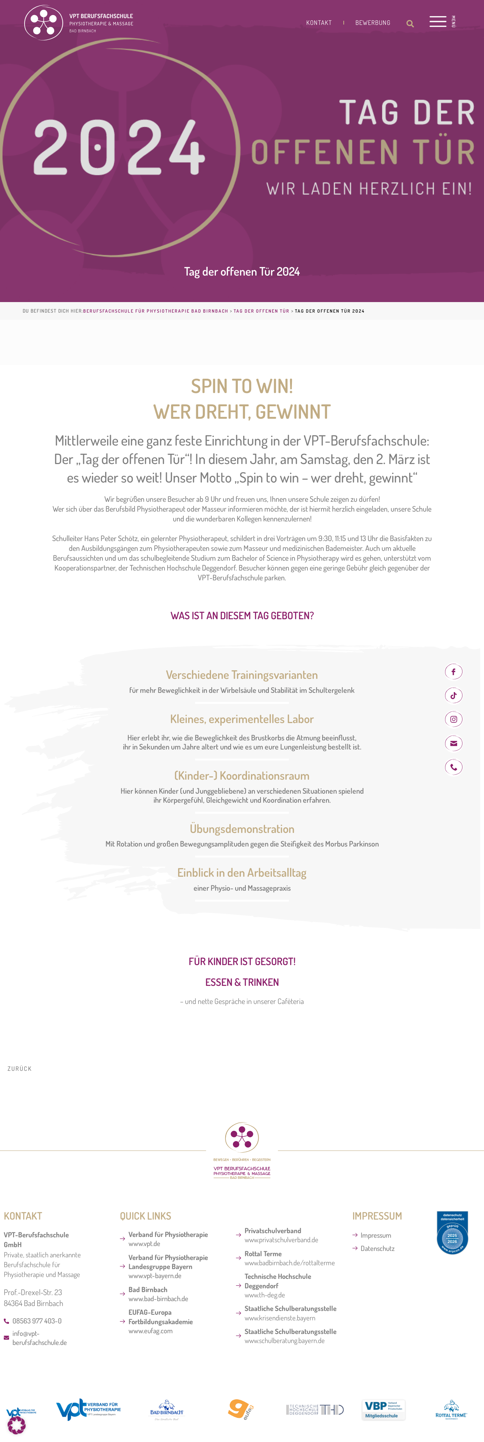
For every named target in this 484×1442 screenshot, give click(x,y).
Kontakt (319, 22)
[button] (410, 24)
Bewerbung (373, 22)
